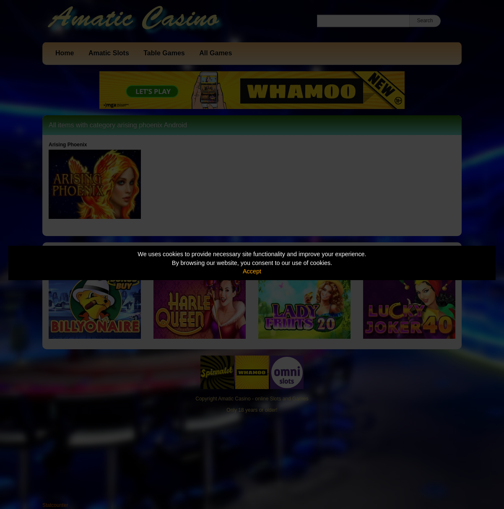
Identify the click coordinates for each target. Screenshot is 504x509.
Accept (252, 271)
